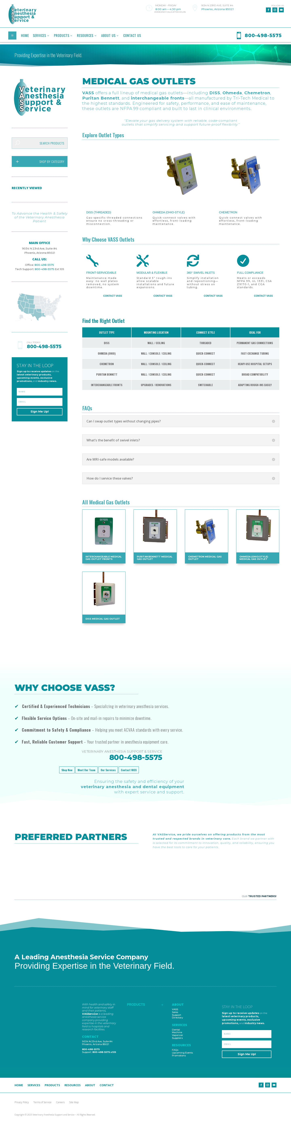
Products (52, 1085)
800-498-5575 (42, 260)
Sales (175, 1012)
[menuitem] (25, 35)
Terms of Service (42, 1102)
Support (176, 1015)
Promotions (179, 1055)
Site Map (74, 1102)
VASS (175, 1009)
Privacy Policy (22, 1102)
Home (19, 1085)
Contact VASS (112, 295)
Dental (176, 1029)
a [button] (12, 35)
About (90, 1085)
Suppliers (177, 1038)
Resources (72, 1085)
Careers (60, 1102)
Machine (177, 1032)
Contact (107, 1085)
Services (33, 1085)
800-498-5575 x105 (104, 1052)
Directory (177, 1017)
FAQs (175, 1049)
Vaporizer (177, 1035)
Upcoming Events (182, 1052)
